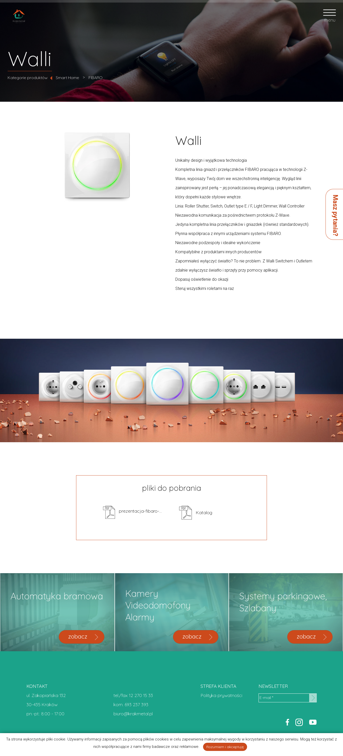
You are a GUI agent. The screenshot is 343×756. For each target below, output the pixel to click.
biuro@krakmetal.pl (133, 714)
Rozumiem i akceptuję (225, 747)
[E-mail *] (288, 697)
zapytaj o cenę (293, 253)
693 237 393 (136, 704)
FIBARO (96, 77)
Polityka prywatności (221, 695)
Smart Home (67, 77)
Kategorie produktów (28, 77)
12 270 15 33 (141, 695)
